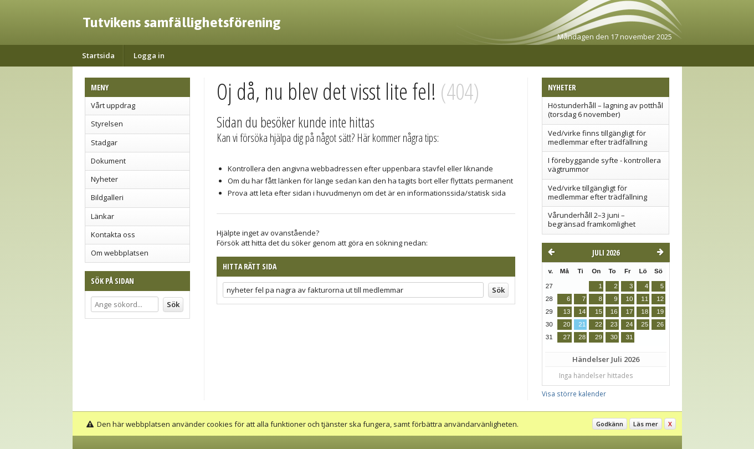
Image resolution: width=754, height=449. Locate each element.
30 (614, 337)
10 (629, 298)
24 (629, 324)
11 (644, 298)
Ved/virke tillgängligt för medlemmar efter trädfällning (597, 192)
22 (598, 324)
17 (629, 311)
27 (567, 337)
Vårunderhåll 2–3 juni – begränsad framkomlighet (591, 219)
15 (598, 311)
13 (567, 311)
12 (660, 298)
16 (614, 311)
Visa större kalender (574, 393)
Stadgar (104, 142)
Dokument (108, 161)
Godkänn (609, 424)
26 (660, 324)
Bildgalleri (107, 197)
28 (582, 337)
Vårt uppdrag (113, 105)
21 (582, 324)
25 (644, 324)
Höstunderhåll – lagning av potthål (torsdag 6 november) (605, 109)
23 (614, 324)
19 (660, 311)
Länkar (102, 216)
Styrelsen (107, 124)
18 (644, 311)
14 (582, 311)
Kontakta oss (113, 234)
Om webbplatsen (119, 253)
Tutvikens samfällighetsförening (182, 22)
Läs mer (645, 424)
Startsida (98, 55)
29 (598, 337)
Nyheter (104, 179)
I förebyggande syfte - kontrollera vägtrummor (604, 164)
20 (567, 324)
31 (629, 337)
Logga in (149, 55)
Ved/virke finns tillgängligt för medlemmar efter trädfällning (597, 137)
